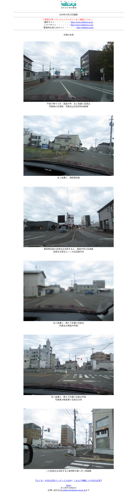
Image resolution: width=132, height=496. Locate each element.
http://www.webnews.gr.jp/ (82, 22)
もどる (40, 480)
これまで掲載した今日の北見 (87, 480)
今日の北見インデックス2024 (58, 480)
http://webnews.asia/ (85, 27)
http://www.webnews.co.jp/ (82, 25)
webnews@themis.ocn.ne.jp (73, 490)
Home (68, 485)
